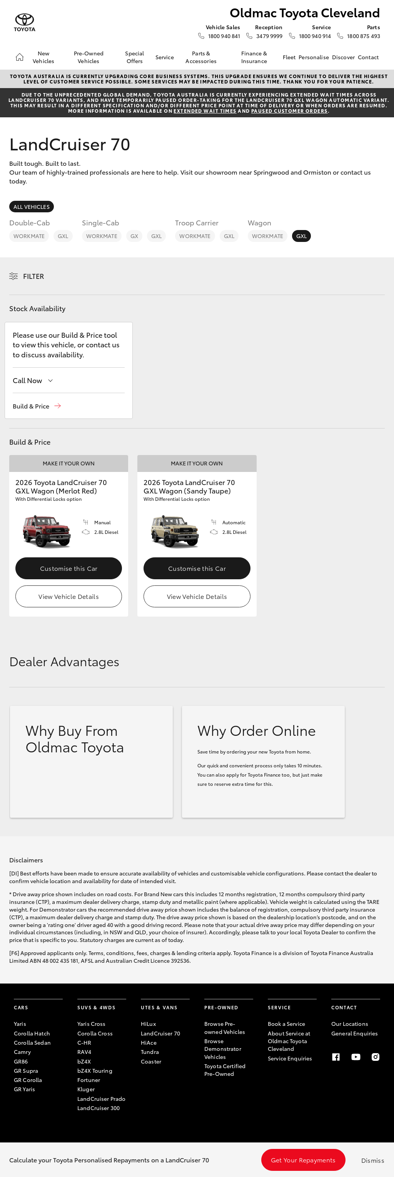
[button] (37, 406)
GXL (63, 236)
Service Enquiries (290, 1058)
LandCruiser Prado (101, 1098)
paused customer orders (289, 110)
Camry (22, 1051)
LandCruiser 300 (98, 1108)
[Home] (19, 56)
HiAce (149, 1042)
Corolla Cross (95, 1033)
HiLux (148, 1023)
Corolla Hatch (32, 1033)
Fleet (289, 57)
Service (164, 57)
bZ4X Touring (94, 1070)
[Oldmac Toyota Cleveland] (24, 22)
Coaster (151, 1061)
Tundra (150, 1051)
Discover (343, 57)
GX (134, 236)
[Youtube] (356, 1057)
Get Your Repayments (303, 1159)
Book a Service (286, 1023)
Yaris (20, 1023)
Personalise (314, 57)
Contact (368, 57)
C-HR (84, 1042)
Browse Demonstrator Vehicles (222, 1048)
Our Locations (349, 1023)
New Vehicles (43, 57)
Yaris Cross (91, 1023)
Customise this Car (69, 567)
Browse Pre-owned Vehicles (224, 1027)
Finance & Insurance (254, 57)
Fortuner (88, 1080)
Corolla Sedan (32, 1042)
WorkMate (29, 236)
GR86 (21, 1061)
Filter (33, 276)
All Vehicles (31, 206)
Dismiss (372, 1159)
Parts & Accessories (201, 57)
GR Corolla (28, 1080)
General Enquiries (354, 1033)
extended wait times (205, 110)
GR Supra (26, 1070)
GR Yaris (24, 1089)
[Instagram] (375, 1057)
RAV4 (84, 1051)
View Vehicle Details (68, 596)
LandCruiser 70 (160, 1033)
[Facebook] (336, 1057)
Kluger (86, 1089)
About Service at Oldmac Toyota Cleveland (289, 1041)
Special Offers (134, 57)
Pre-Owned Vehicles (89, 57)
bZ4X (84, 1061)
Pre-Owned (221, 1007)
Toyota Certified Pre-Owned (224, 1069)
